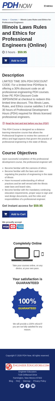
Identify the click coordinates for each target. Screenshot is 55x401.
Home (4, 20)
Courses (13, 20)
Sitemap (26, 381)
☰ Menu (48, 6)
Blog (11, 381)
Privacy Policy (39, 381)
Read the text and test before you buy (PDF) (27, 123)
